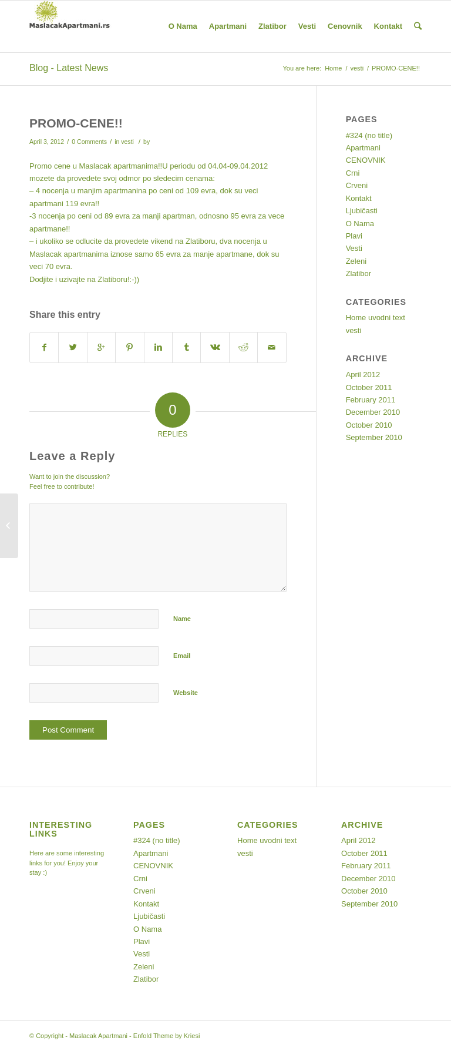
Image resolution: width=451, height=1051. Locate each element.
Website (185, 692)
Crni (353, 173)
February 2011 (371, 399)
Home (333, 68)
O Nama (360, 223)
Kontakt (359, 198)
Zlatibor (358, 273)
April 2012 (363, 374)
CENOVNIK (366, 160)
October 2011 (369, 387)
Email (181, 655)
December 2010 (373, 412)
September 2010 (374, 437)
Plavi (354, 235)
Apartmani (363, 147)
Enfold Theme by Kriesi (166, 1035)
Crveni (357, 185)
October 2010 (369, 425)
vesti (357, 68)
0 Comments (89, 141)
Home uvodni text (375, 317)
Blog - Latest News (68, 68)
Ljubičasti (362, 210)
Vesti (354, 248)
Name (182, 618)
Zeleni (356, 261)
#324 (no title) (369, 135)
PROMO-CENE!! (76, 123)
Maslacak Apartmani (98, 1035)
